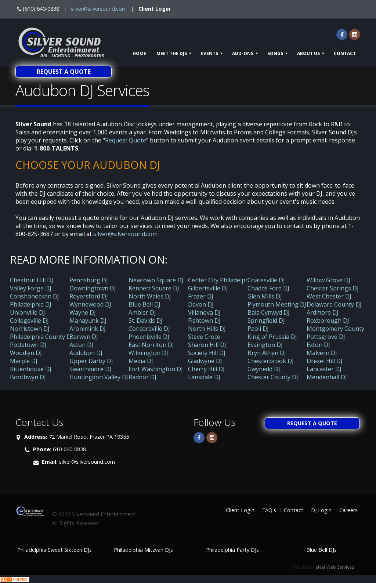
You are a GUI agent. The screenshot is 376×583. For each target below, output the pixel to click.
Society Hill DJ (206, 353)
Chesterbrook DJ (270, 361)
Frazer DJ (200, 296)
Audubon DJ (85, 353)
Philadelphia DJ (30, 304)
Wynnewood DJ (90, 304)
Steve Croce (204, 337)
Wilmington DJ (148, 353)
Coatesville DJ (266, 280)
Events (209, 53)
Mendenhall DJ (327, 377)
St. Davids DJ (146, 320)
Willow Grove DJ (328, 280)
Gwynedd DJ (263, 369)
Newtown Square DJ (156, 280)
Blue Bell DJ (144, 304)
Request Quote (125, 140)
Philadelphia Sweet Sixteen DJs (54, 549)
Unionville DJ (27, 312)
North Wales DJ (150, 296)
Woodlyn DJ (26, 353)
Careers (348, 510)
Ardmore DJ (323, 312)
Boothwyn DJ (28, 377)
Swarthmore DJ (90, 369)
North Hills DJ (207, 329)
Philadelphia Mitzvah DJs (143, 549)
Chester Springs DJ (333, 288)
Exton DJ (318, 345)
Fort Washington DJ (156, 369)
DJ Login (321, 510)
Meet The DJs (171, 53)
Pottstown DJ (28, 345)
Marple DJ (23, 361)
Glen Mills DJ (264, 296)
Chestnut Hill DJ (31, 280)
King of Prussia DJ (272, 337)
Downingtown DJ (92, 288)
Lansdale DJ (204, 377)
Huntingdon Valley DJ (98, 377)
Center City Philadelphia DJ (224, 280)
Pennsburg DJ (88, 280)
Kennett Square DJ (154, 288)
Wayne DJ (82, 312)
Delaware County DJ (334, 304)
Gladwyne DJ (205, 361)
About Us (308, 53)
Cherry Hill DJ (206, 369)
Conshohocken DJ (34, 296)
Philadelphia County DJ (41, 337)
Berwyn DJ (83, 337)
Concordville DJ (149, 329)
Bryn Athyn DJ (266, 353)
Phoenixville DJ (149, 337)
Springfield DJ (266, 320)
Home (139, 53)
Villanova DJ (204, 312)
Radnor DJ (142, 377)
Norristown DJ (30, 329)
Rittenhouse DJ (30, 369)
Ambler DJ (142, 312)
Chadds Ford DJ (268, 288)
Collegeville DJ (29, 320)
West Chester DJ (329, 296)
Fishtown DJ (204, 320)
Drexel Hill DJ (325, 361)
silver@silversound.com (99, 8)
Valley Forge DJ (30, 288)
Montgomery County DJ (339, 329)
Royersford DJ (88, 296)
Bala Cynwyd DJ (268, 312)
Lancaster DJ (324, 369)
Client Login (154, 8)
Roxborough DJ (328, 320)
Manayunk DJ (87, 320)
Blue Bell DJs (321, 549)
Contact (345, 53)
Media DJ (141, 361)
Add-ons (242, 53)
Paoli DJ (258, 329)
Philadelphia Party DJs (232, 549)
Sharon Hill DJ (207, 345)
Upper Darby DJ (91, 361)
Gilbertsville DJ (208, 288)
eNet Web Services (334, 567)
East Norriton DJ (151, 345)
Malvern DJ (322, 353)
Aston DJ (81, 345)
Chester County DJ (272, 377)
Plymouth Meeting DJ (276, 304)
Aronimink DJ (87, 329)
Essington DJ (265, 345)
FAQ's (269, 510)
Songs (275, 53)
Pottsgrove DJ (326, 337)
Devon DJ (201, 304)
